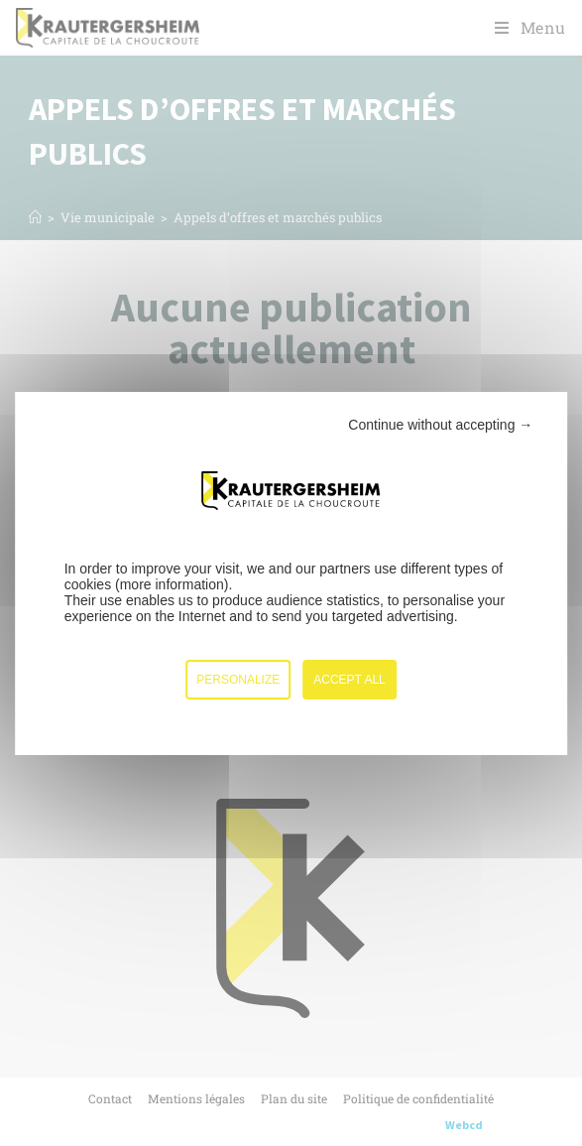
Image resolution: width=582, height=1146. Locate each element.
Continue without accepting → (440, 425)
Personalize (238, 680)
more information (172, 584)
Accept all (349, 680)
